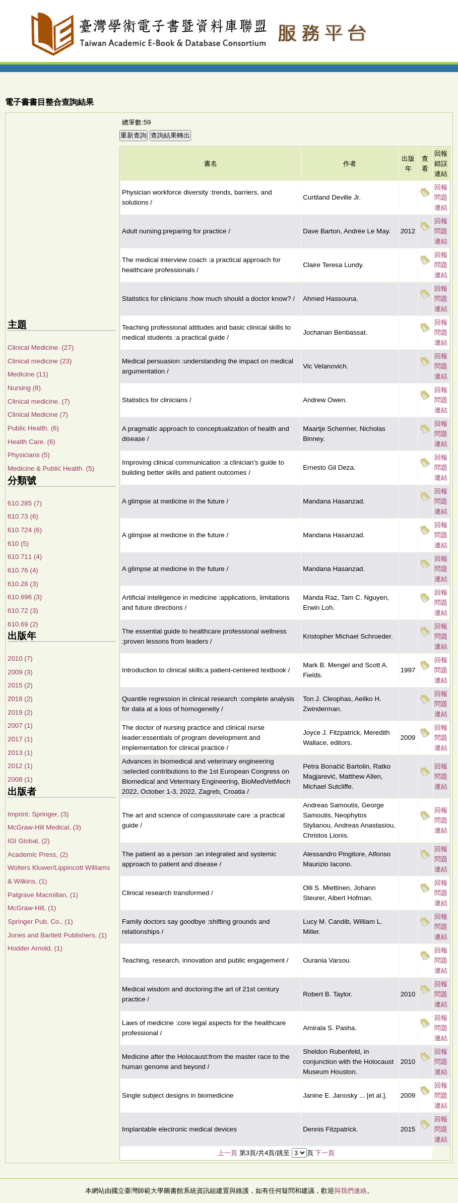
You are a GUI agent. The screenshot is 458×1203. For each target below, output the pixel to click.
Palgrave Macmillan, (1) (43, 895)
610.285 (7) (25, 503)
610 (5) (18, 543)
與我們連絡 (350, 1190)
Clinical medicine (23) (40, 361)
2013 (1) (20, 752)
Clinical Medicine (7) (38, 414)
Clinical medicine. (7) (39, 401)
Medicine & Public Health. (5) (51, 468)
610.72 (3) (23, 610)
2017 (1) (20, 739)
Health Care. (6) (31, 442)
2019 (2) (20, 712)
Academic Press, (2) (38, 854)
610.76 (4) (23, 570)
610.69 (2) (23, 624)
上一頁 (227, 1153)
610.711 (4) (25, 556)
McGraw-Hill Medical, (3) (44, 827)
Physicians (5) (29, 455)
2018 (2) (20, 699)
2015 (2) (20, 685)
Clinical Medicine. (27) (41, 347)
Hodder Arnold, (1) (35, 948)
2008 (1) (20, 779)
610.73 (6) (23, 516)
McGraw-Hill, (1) (32, 908)
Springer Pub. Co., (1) (40, 921)
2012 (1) (20, 766)
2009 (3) (20, 672)
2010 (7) (20, 658)
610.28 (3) (23, 584)
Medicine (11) (28, 374)
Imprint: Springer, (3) (38, 814)
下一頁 (325, 1153)
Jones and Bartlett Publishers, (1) (57, 935)
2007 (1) (20, 725)
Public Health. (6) (33, 428)
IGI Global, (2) (29, 841)
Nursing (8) (24, 388)
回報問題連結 (440, 197)
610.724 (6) (25, 530)
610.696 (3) (25, 597)
